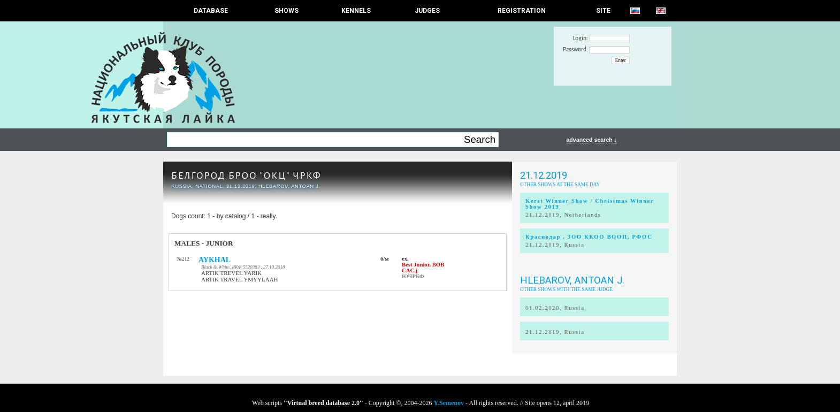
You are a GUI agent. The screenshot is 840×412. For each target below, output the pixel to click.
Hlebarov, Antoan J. (572, 280)
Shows (286, 10)
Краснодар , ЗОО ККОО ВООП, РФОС (588, 237)
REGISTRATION (522, 10)
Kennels (356, 10)
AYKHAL (214, 260)
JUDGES (427, 10)
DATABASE (211, 10)
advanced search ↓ (591, 139)
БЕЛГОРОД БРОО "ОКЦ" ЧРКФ (246, 176)
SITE (603, 10)
